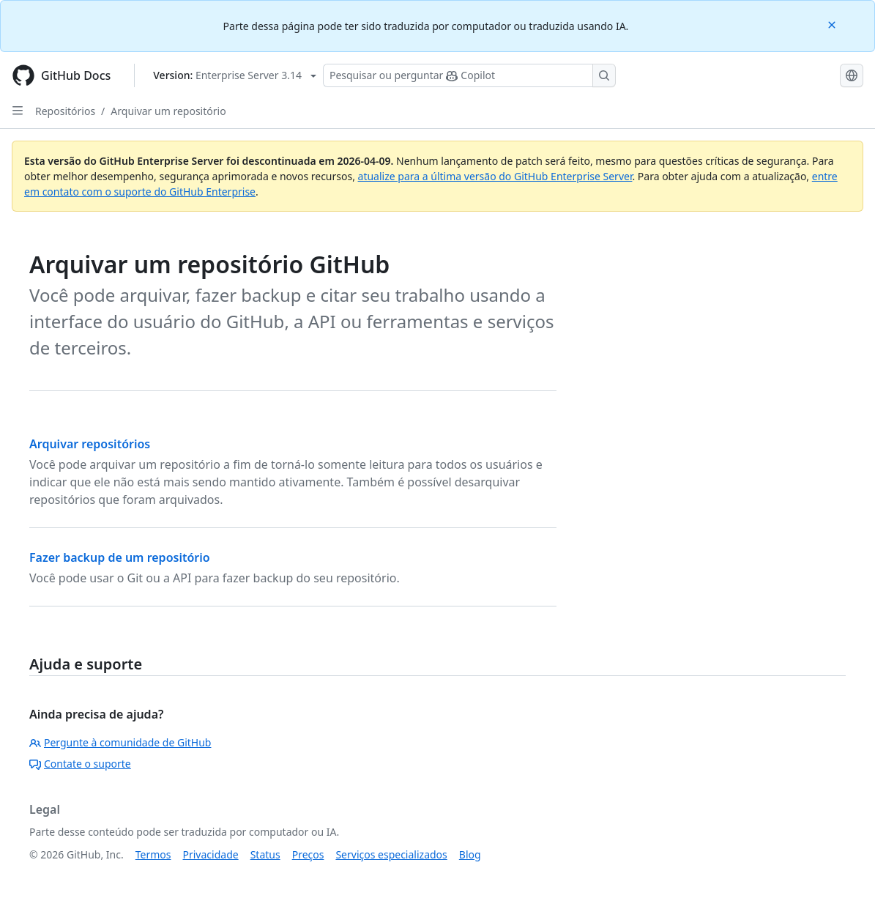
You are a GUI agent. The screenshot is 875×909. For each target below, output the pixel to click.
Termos (153, 854)
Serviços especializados (391, 854)
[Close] (833, 23)
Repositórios (65, 111)
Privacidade (211, 854)
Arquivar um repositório (168, 111)
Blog (470, 854)
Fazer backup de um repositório (119, 557)
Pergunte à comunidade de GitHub (120, 742)
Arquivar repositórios (89, 444)
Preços (308, 854)
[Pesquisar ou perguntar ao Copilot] (469, 75)
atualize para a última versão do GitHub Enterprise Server (495, 176)
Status (265, 854)
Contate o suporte (80, 764)
